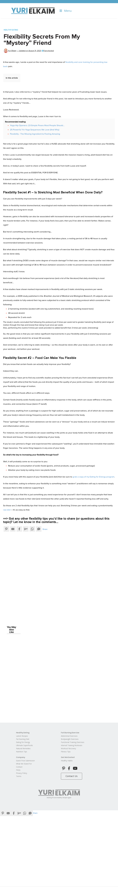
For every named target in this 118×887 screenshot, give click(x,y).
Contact (19, 767)
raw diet (7, 509)
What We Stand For (24, 764)
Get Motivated (68, 757)
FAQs (18, 770)
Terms (18, 776)
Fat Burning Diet (22, 739)
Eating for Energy (23, 742)
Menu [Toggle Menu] (65, 11)
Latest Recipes (22, 736)
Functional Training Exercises (72, 742)
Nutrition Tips (21, 751)
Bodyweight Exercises (70, 739)
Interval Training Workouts (71, 745)
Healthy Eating (11, 29)
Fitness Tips (66, 751)
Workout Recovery (68, 748)
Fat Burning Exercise (70, 732)
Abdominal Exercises (69, 736)
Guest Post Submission (25, 760)
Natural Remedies (23, 748)
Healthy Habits (67, 760)
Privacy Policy (21, 773)
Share (44, 529)
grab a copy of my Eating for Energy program (93, 476)
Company (20, 757)
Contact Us (72, 776)
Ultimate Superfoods (24, 745)
